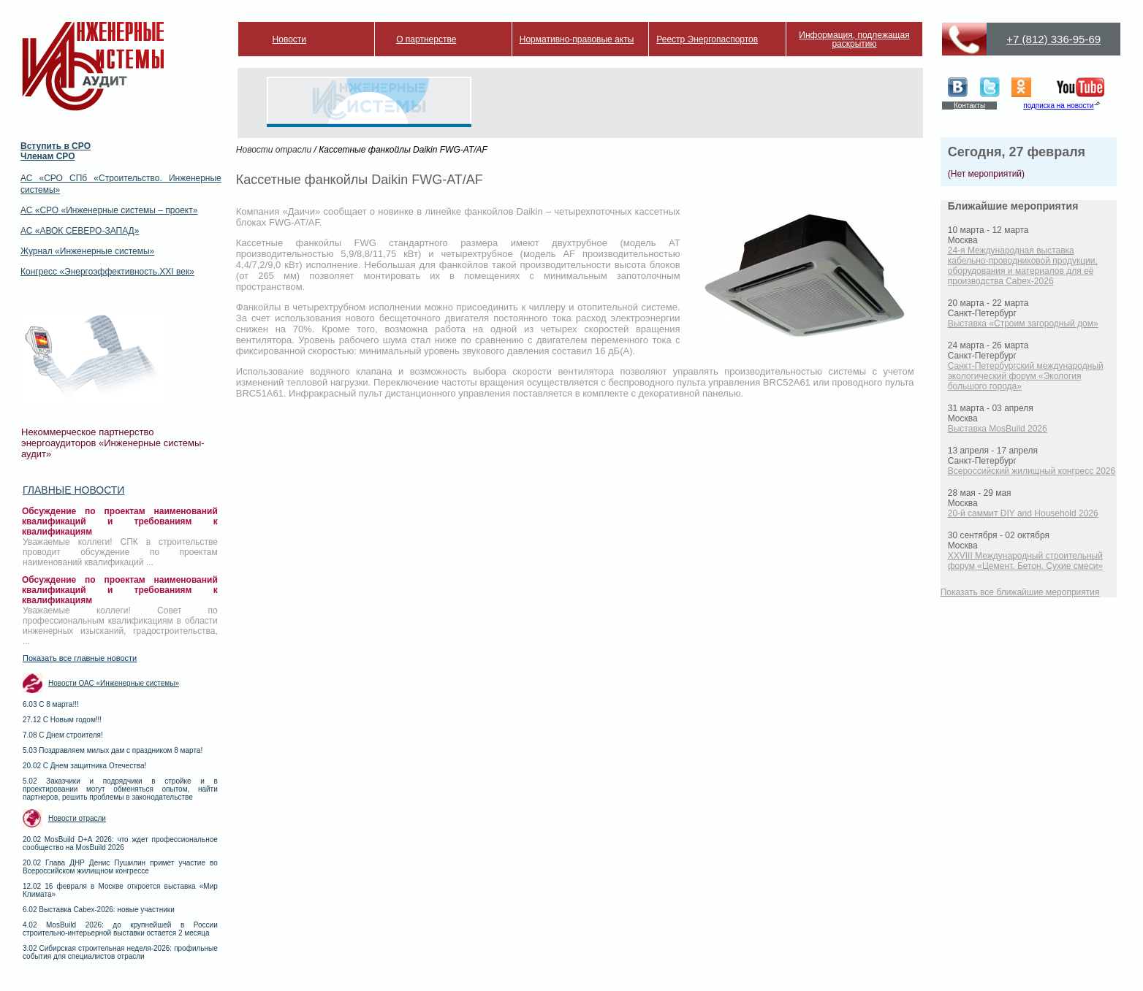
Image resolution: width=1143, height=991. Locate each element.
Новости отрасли (77, 818)
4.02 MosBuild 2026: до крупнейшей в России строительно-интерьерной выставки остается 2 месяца (120, 929)
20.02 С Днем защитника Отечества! (84, 766)
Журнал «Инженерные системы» (87, 251)
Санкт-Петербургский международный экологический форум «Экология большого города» (1026, 376)
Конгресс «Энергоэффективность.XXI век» (107, 272)
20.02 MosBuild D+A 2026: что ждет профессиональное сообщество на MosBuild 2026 (120, 843)
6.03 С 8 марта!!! (51, 704)
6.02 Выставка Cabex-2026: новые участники (99, 910)
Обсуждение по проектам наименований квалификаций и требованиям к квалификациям (120, 521)
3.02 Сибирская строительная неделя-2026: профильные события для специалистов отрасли (120, 952)
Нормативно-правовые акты (577, 39)
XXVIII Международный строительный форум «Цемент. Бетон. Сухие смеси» (1025, 561)
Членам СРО (47, 156)
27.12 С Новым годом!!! (62, 720)
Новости (289, 39)
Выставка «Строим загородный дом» (1023, 323)
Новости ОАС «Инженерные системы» (113, 683)
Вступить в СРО (55, 146)
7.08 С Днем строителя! (63, 735)
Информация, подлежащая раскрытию (854, 39)
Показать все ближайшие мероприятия (1020, 592)
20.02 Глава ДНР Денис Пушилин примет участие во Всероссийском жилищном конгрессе (120, 867)
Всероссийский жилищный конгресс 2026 (1031, 471)
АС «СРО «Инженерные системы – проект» (108, 210)
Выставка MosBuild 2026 (997, 429)
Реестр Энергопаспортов (707, 39)
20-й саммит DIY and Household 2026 (1023, 513)
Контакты (969, 106)
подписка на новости (1058, 106)
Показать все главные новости (80, 658)
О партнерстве (426, 39)
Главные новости (73, 490)
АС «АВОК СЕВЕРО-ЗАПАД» (79, 231)
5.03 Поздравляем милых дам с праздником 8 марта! (112, 750)
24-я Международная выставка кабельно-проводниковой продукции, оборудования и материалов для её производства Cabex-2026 (1023, 265)
